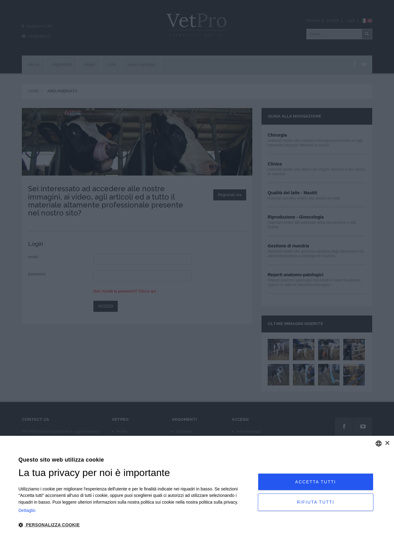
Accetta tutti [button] (315, 481)
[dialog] (197, 489)
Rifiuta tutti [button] (315, 502)
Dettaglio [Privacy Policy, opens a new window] (26, 510)
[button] (134, 525)
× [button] (387, 443)
